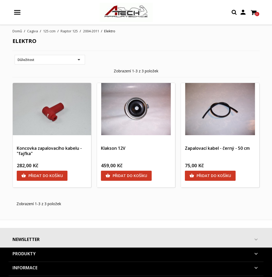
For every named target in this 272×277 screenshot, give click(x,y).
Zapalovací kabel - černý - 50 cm (217, 148)
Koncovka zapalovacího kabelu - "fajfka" (49, 150)
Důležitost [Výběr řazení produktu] (50, 59)
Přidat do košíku (42, 175)
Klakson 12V (113, 148)
